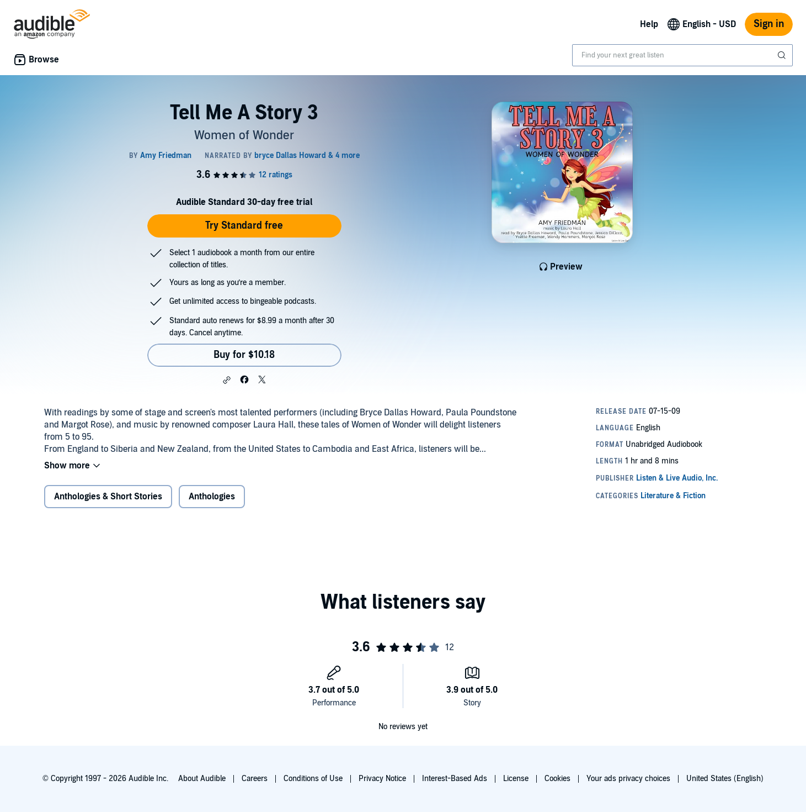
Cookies (557, 778)
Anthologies (212, 496)
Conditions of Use (313, 778)
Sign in (769, 24)
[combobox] (682, 55)
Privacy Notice (382, 778)
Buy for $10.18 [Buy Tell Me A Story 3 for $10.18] (244, 355)
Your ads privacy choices (628, 778)
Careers (255, 778)
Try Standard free (244, 225)
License (516, 778)
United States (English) (725, 778)
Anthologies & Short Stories (108, 496)
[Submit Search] (783, 55)
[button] (226, 380)
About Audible (202, 778)
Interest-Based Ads (454, 778)
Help (649, 24)
